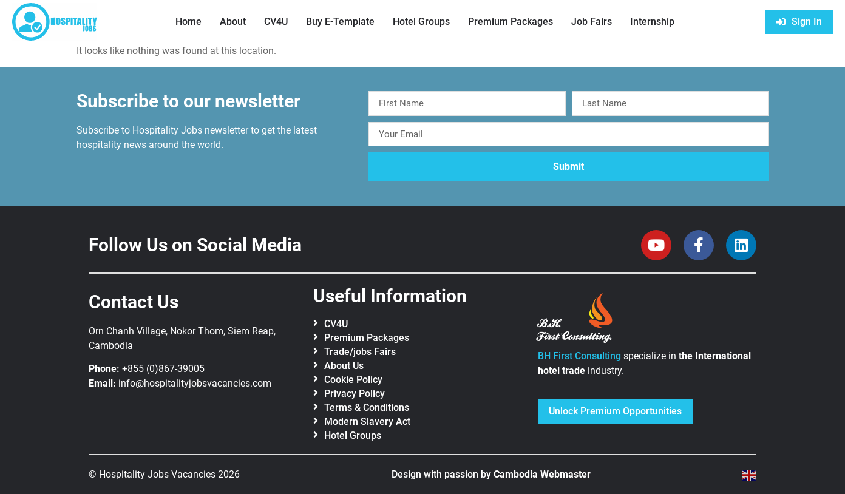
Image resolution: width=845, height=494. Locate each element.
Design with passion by (491, 474)
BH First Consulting (579, 356)
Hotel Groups (421, 21)
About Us (344, 365)
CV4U (276, 21)
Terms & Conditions (366, 407)
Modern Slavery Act (367, 421)
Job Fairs (591, 21)
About (233, 21)
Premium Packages (510, 21)
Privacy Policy (354, 393)
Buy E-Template (340, 21)
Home (188, 21)
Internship (652, 21)
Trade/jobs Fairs (360, 351)
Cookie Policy (353, 379)
